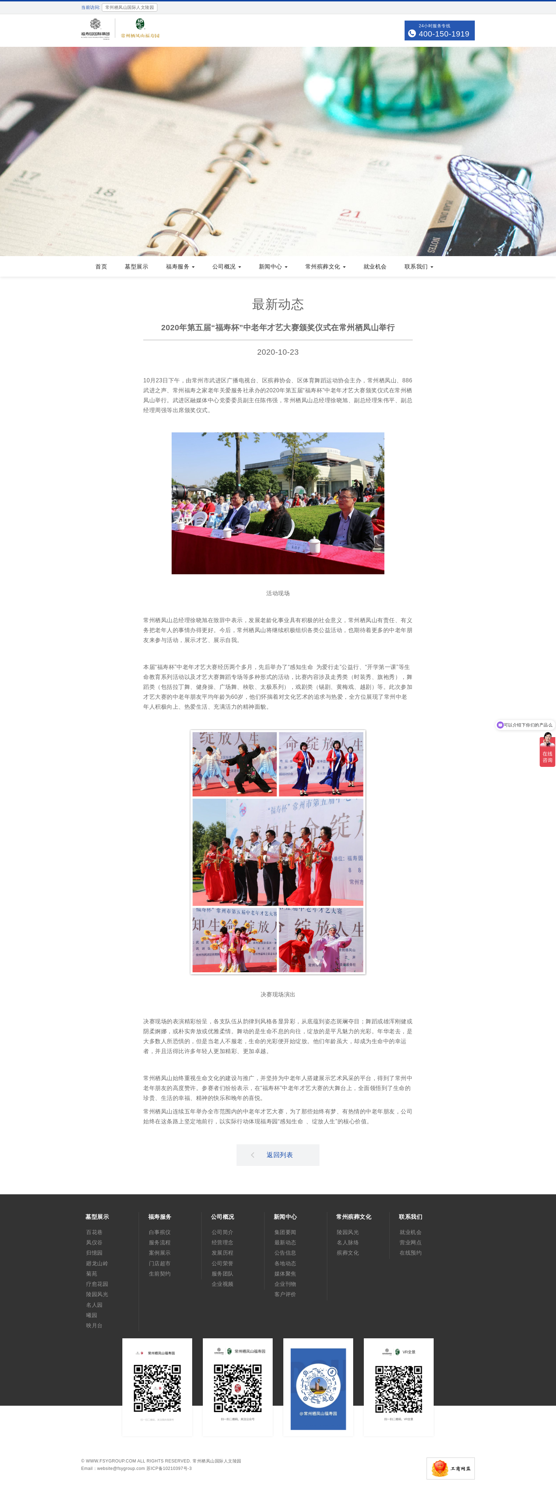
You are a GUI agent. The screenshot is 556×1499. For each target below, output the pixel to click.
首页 (101, 267)
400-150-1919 (444, 33)
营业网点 (411, 1242)
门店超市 (160, 1263)
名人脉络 (348, 1242)
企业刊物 (285, 1284)
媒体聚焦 (285, 1274)
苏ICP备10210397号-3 (169, 1468)
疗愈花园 (97, 1284)
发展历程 (223, 1253)
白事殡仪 (160, 1232)
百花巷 (94, 1232)
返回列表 (272, 1155)
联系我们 (419, 267)
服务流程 (160, 1242)
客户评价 (285, 1294)
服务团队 (223, 1274)
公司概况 (226, 267)
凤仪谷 (94, 1242)
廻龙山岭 (97, 1263)
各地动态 (285, 1263)
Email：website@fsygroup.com (113, 1468)
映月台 (94, 1325)
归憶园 (94, 1253)
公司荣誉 (223, 1263)
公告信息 (285, 1253)
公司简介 (223, 1232)
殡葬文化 (348, 1253)
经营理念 (223, 1242)
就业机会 (375, 267)
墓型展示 (136, 267)
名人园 (94, 1305)
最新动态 (285, 1242)
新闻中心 (273, 267)
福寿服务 (180, 267)
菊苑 (91, 1274)
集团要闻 (285, 1232)
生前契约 (160, 1274)
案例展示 (160, 1253)
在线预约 (411, 1253)
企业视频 (223, 1284)
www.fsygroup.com (111, 1461)
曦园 (91, 1315)
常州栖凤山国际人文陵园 (217, 1461)
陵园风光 (97, 1294)
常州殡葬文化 (325, 267)
